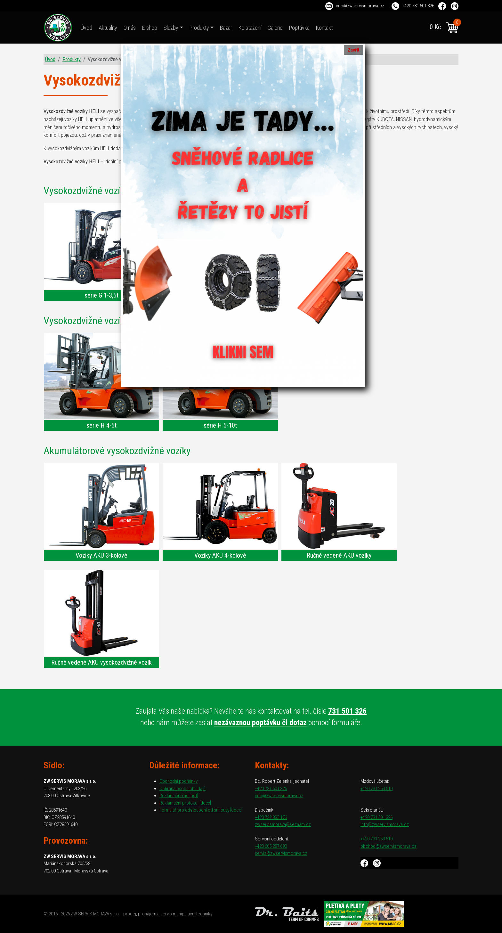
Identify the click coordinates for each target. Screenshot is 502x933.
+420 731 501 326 (418, 6)
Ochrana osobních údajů (182, 788)
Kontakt (324, 27)
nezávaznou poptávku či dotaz (260, 722)
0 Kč (444, 27)
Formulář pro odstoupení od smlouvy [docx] (200, 810)
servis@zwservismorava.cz (281, 853)
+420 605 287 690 (271, 846)
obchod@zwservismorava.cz (388, 846)
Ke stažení (250, 27)
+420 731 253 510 (376, 788)
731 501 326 (347, 711)
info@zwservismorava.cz (360, 6)
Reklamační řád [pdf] (178, 795)
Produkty (71, 59)
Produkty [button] (199, 27)
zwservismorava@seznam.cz (283, 824)
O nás (130, 27)
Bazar (226, 27)
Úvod (86, 27)
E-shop (149, 27)
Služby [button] (171, 27)
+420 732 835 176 (271, 817)
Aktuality (108, 27)
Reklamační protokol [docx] (185, 803)
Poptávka (299, 27)
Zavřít (354, 50)
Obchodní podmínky (178, 781)
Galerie (275, 27)
